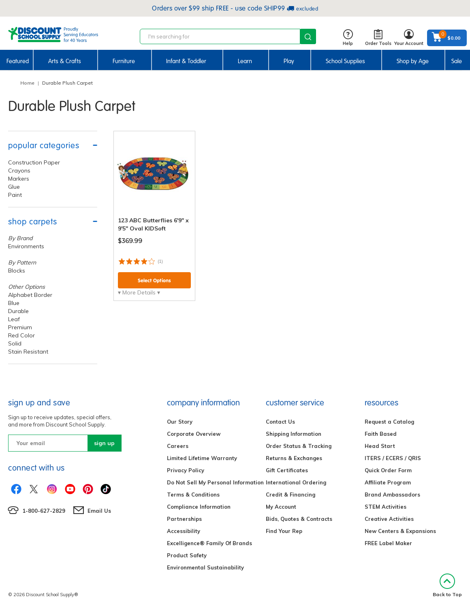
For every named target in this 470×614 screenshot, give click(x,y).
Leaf (14, 319)
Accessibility (183, 531)
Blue (13, 303)
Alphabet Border (30, 294)
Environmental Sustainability (205, 567)
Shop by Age (413, 61)
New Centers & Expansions (400, 531)
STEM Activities (385, 506)
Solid (14, 343)
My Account (281, 506)
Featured (17, 61)
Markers (18, 178)
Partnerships (184, 519)
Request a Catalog (389, 421)
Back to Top (447, 585)
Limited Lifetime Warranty (202, 458)
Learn (245, 61)
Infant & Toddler (186, 61)
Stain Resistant (28, 351)
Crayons (19, 170)
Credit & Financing (290, 494)
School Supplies (345, 61)
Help (348, 38)
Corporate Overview (193, 434)
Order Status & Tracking (298, 446)
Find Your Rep (284, 531)
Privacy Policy (185, 470)
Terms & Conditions (193, 494)
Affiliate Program (388, 482)
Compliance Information (199, 506)
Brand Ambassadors (392, 494)
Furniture (124, 61)
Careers (177, 446)
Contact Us (280, 421)
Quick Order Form (388, 470)
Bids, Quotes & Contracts (299, 519)
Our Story (179, 421)
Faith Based (381, 434)
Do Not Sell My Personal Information (215, 482)
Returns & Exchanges (294, 458)
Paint (15, 194)
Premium (20, 327)
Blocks (16, 270)
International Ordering (296, 482)
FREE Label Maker (388, 543)
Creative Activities (389, 519)
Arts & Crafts (64, 61)
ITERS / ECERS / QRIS (393, 458)
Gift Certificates (287, 470)
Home (27, 83)
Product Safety (187, 555)
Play (289, 61)
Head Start (380, 446)
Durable (18, 311)
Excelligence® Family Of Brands (209, 543)
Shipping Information (293, 434)
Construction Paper (34, 162)
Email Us (99, 510)
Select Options (154, 280)
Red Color (21, 335)
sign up (104, 443)
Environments (26, 246)
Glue (14, 186)
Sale (456, 61)
